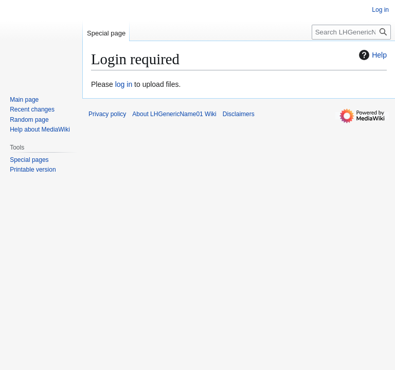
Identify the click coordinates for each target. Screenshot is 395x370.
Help (371, 55)
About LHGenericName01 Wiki (174, 114)
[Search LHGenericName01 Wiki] (351, 32)
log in (123, 84)
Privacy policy (107, 114)
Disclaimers (239, 114)
